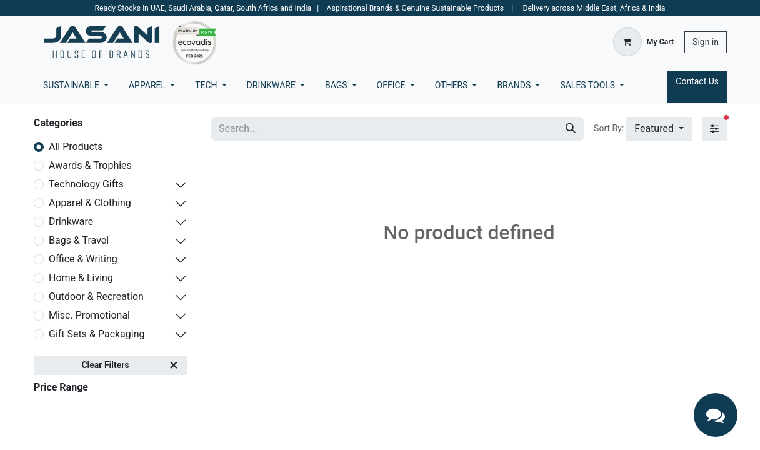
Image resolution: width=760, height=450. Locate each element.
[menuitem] (76, 85)
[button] (659, 129)
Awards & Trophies (90, 165)
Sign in (705, 42)
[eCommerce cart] (643, 42)
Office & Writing (83, 259)
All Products (75, 146)
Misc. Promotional (89, 315)
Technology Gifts (86, 184)
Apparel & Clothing (90, 203)
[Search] (571, 129)
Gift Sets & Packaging (97, 334)
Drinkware (71, 222)
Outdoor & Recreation (96, 296)
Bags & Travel (79, 240)
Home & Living (81, 278)
